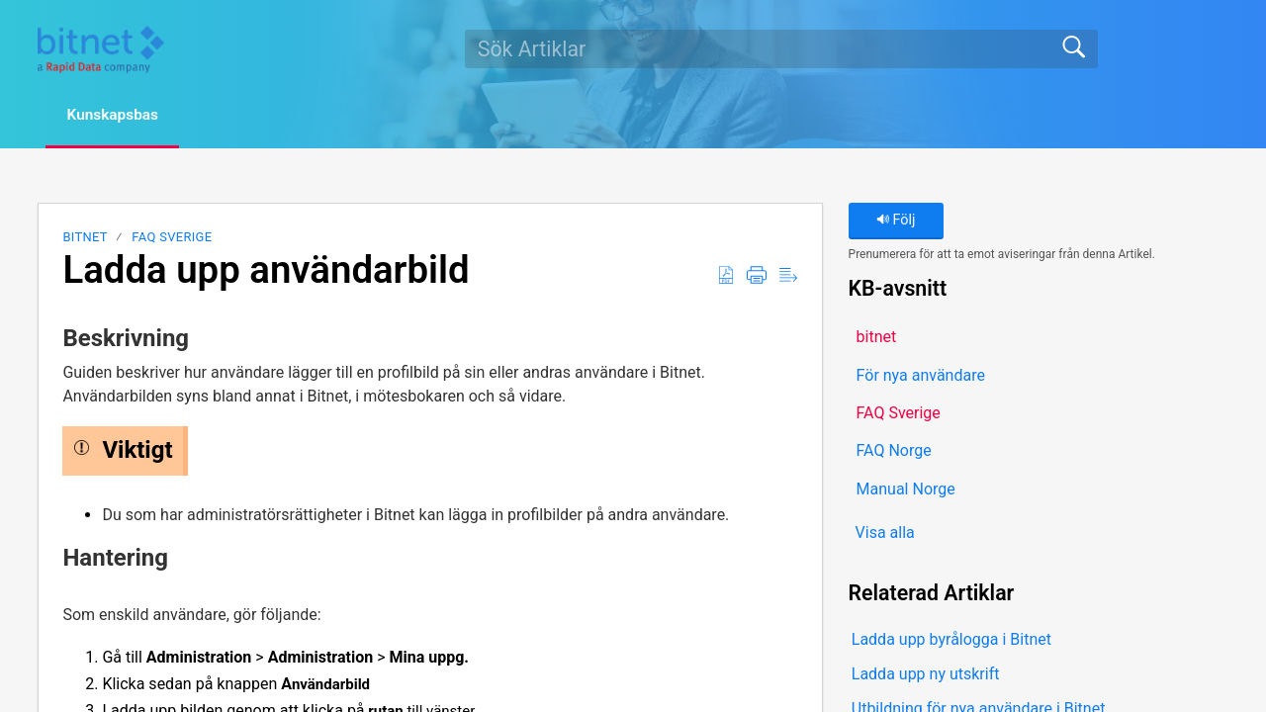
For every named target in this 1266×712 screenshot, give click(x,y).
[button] (726, 277)
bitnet (84, 237)
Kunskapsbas (119, 115)
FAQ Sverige (172, 237)
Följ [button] (896, 221)
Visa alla (885, 533)
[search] (781, 48)
